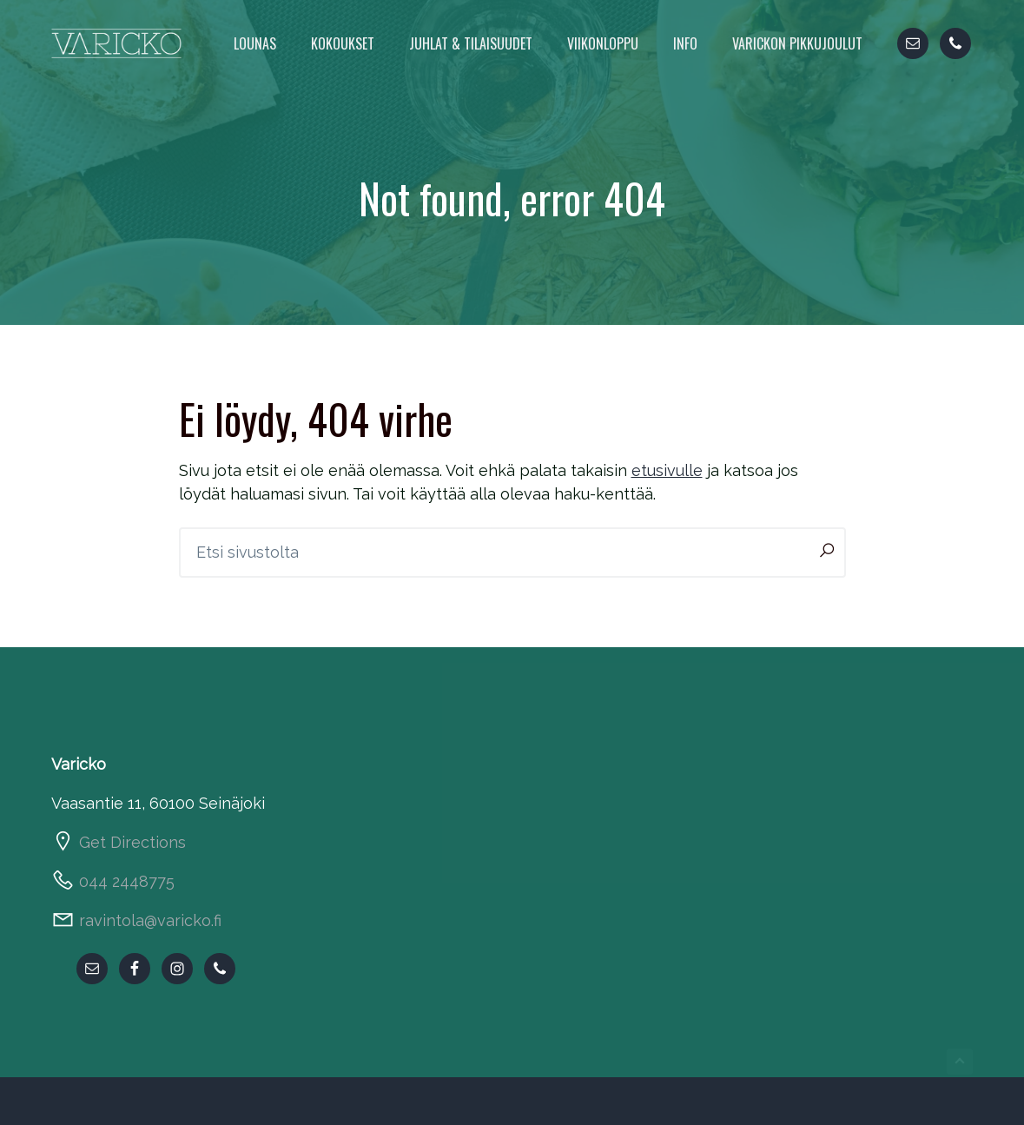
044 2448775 (127, 881)
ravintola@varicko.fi (150, 920)
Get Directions (132, 842)
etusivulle (667, 470)
